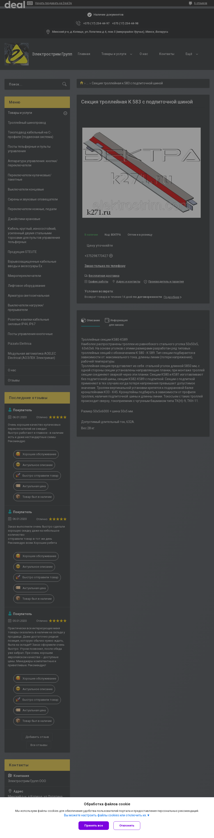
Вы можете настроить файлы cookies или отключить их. (105, 815)
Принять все (93, 825)
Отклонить (126, 825)
